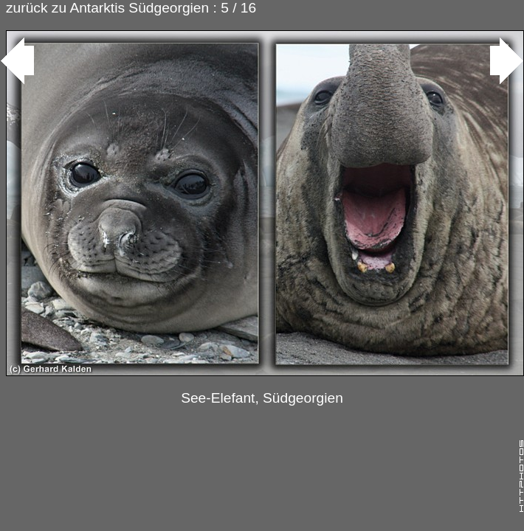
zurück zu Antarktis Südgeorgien (107, 7)
